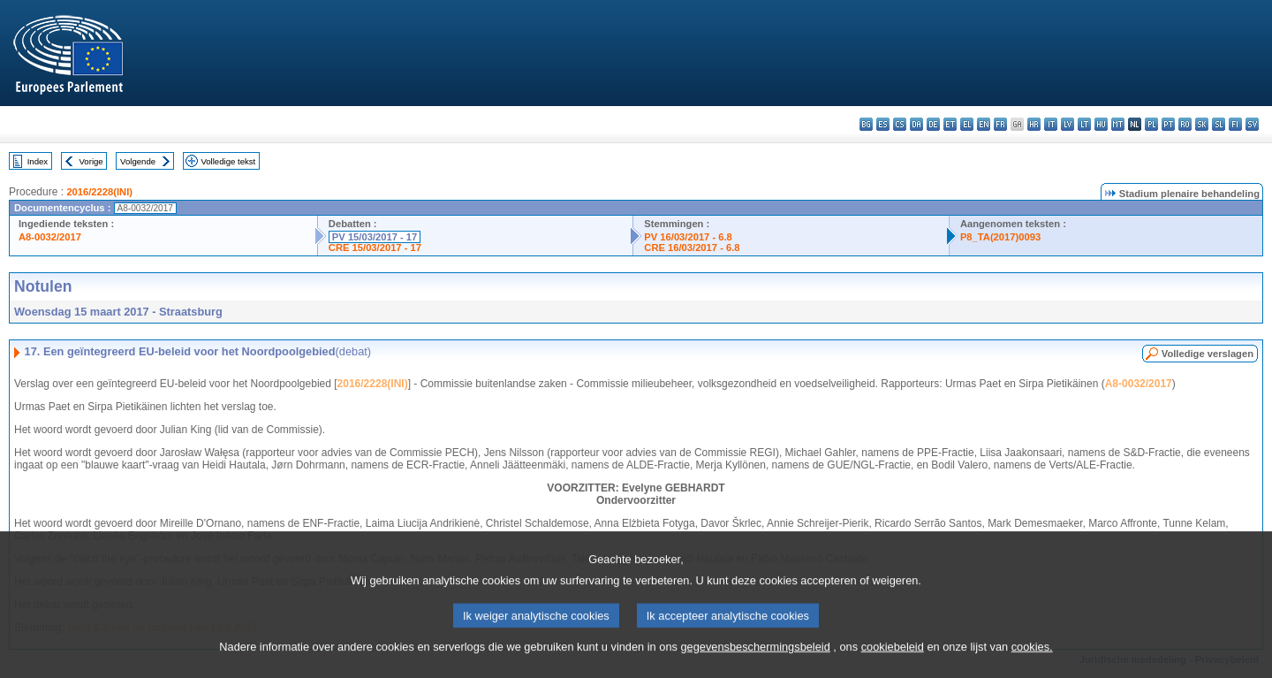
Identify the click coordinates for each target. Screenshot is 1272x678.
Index (37, 161)
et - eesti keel (950, 124)
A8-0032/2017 (50, 237)
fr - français (1000, 124)
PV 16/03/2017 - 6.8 (688, 237)
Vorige (91, 161)
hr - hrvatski (1034, 124)
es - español (883, 124)
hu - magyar (1101, 124)
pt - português (1168, 124)
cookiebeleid (892, 665)
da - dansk (916, 124)
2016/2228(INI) (99, 192)
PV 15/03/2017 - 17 (374, 237)
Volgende (137, 161)
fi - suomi (1235, 124)
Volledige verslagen (1207, 353)
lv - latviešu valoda (1067, 124)
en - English (983, 124)
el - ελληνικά (966, 124)
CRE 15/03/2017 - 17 (375, 247)
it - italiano (1050, 124)
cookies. (1032, 665)
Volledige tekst (228, 161)
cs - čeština (899, 124)
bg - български (866, 124)
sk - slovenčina (1201, 124)
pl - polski (1151, 124)
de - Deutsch (933, 124)
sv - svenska (1252, 124)
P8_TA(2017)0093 (1000, 237)
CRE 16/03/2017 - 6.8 (691, 247)
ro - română (1185, 124)
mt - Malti (1117, 124)
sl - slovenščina (1218, 124)
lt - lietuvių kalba (1084, 124)
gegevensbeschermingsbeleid (754, 665)
